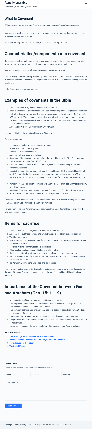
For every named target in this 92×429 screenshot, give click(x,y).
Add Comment (12, 382)
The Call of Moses (17, 346)
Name (9, 374)
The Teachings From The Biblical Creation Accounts (31, 336)
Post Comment (13, 406)
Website (66, 374)
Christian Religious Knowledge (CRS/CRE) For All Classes (57, 25)
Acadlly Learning (16, 3)
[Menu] (86, 4)
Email (38, 374)
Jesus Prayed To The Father (21, 343)
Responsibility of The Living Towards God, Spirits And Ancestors (37, 339)
